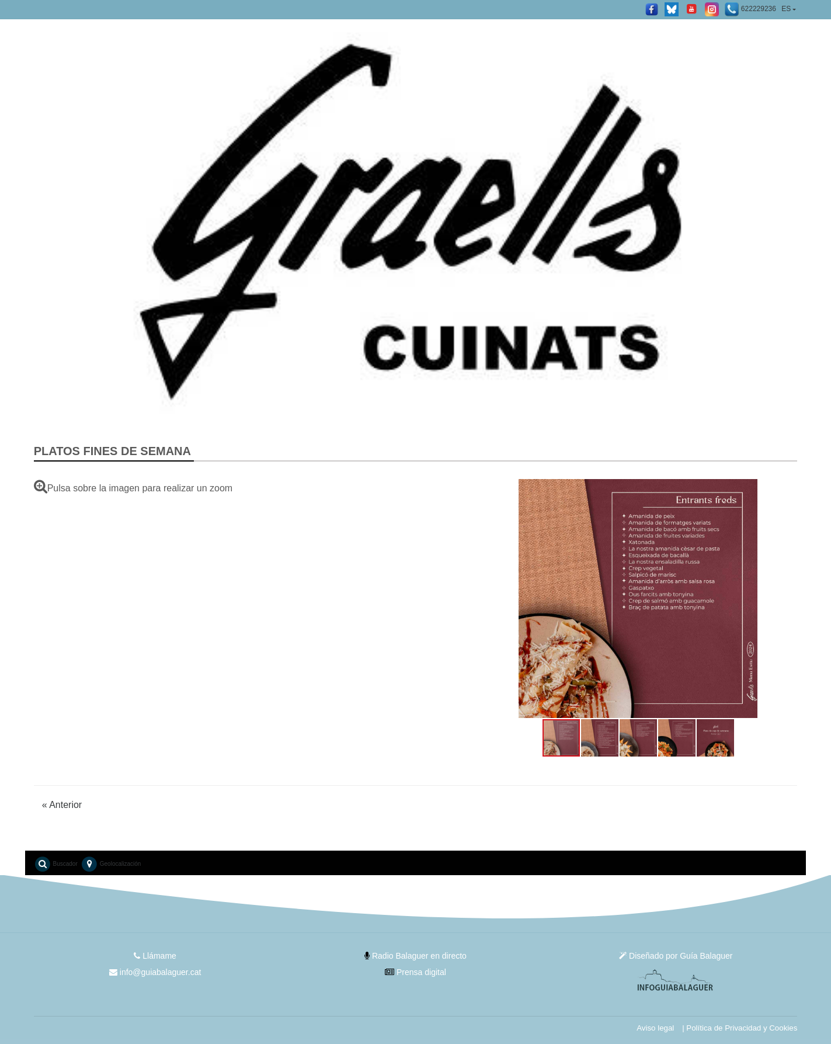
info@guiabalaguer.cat (155, 972)
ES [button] (786, 9)
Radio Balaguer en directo (415, 955)
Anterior (62, 805)
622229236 (750, 9)
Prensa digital (415, 972)
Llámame (155, 955)
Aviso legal (655, 1028)
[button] (489, 598)
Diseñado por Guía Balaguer (675, 955)
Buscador (56, 864)
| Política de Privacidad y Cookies (739, 1028)
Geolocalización (111, 864)
